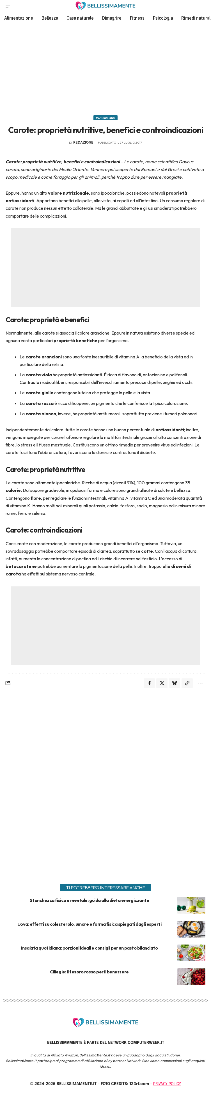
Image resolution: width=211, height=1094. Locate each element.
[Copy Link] (187, 683)
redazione (83, 142)
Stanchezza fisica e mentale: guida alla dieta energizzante (89, 900)
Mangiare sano (105, 117)
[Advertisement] (105, 67)
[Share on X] (162, 683)
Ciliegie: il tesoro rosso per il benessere (89, 972)
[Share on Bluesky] (174, 683)
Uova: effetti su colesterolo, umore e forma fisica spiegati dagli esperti (89, 924)
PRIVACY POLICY (167, 1084)
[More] (199, 683)
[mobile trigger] (10, 6)
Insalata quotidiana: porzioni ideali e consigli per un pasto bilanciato (89, 948)
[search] (201, 6)
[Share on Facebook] (149, 683)
